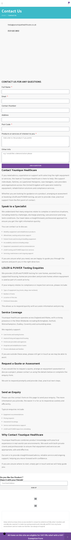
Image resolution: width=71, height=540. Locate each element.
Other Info (6, 149)
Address (5, 115)
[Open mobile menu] (2, 3)
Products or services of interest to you (18, 134)
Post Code (6, 124)
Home (4, 15)
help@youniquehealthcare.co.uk (22, 25)
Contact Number (9, 106)
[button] (35, 499)
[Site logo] (35, 3)
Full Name (6, 87)
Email (4, 96)
